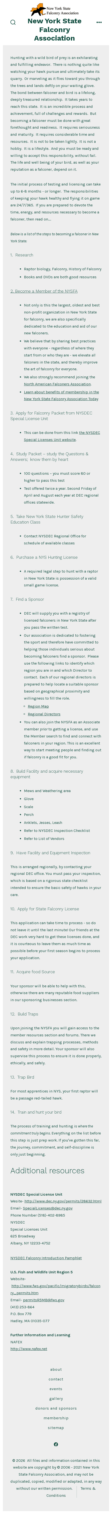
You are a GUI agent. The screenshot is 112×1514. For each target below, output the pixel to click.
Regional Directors (44, 714)
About (56, 1369)
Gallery (56, 1398)
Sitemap (56, 1427)
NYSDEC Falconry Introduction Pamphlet (46, 1258)
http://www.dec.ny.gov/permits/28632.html (63, 1201)
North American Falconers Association (57, 384)
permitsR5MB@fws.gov (43, 1300)
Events (56, 1389)
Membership (56, 1418)
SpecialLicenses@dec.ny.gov (48, 1208)
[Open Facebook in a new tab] (56, 1444)
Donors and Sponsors (56, 1408)
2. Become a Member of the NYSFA (44, 291)
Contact (56, 1379)
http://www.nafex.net (28, 1348)
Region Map (38, 706)
